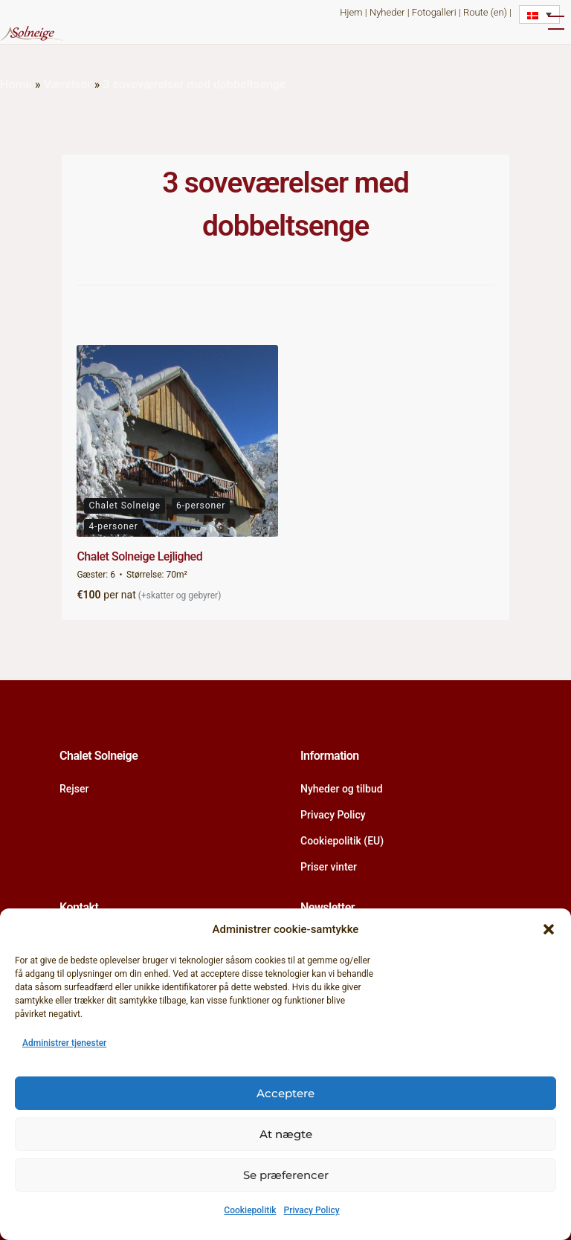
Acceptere (285, 1093)
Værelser (67, 84)
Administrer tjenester (64, 1043)
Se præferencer (286, 1175)
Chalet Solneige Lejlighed (139, 556)
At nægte (285, 1134)
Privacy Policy (312, 1210)
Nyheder (387, 12)
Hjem (351, 12)
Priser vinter (328, 867)
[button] (548, 929)
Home (16, 84)
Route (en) (485, 12)
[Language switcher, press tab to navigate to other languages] (539, 14)
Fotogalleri (434, 12)
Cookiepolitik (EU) (342, 841)
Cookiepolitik (250, 1210)
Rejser (73, 789)
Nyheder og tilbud (341, 789)
